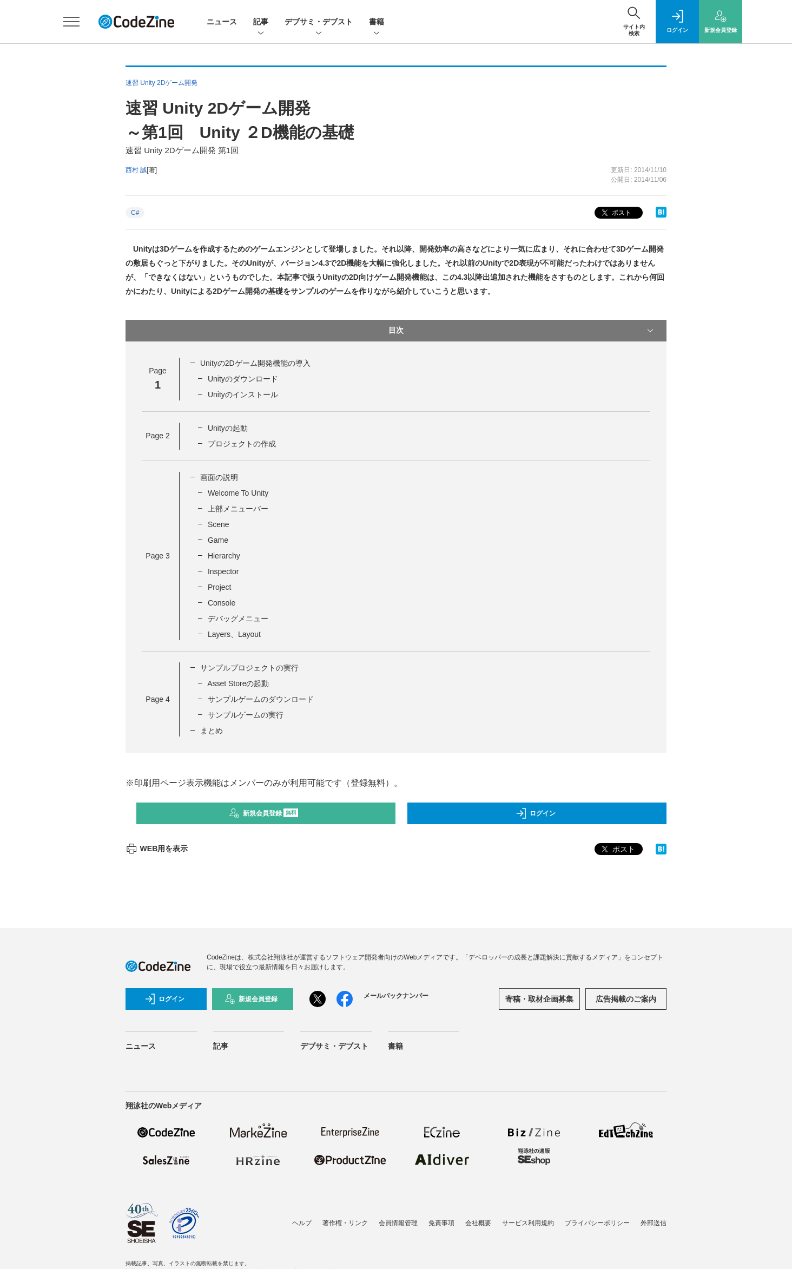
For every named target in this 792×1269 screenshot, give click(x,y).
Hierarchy (224, 555)
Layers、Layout (234, 634)
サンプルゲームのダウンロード (261, 699)
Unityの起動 (228, 428)
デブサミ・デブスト (319, 22)
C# (135, 212)
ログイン (536, 813)
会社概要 (478, 1223)
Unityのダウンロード (243, 378)
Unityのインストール (243, 394)
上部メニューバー (238, 508)
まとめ (211, 730)
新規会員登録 (264, 813)
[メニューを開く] (71, 21)
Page (157, 435)
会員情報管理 (398, 1223)
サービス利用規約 (528, 1223)
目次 (522, 330)
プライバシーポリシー (597, 1223)
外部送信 (653, 1223)
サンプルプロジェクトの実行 (249, 667)
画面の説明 (219, 477)
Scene (218, 524)
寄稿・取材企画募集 (539, 999)
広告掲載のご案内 (626, 999)
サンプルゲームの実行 (245, 715)
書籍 (376, 22)
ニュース (222, 21)
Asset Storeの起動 (238, 683)
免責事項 (441, 1223)
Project (220, 587)
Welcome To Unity (238, 493)
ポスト (615, 213)
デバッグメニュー (238, 618)
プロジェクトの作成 (242, 443)
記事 (260, 22)
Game (218, 540)
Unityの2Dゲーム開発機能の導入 (255, 363)
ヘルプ (302, 1223)
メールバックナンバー (396, 996)
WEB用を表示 (157, 848)
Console (221, 603)
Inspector (223, 571)
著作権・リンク (345, 1223)
